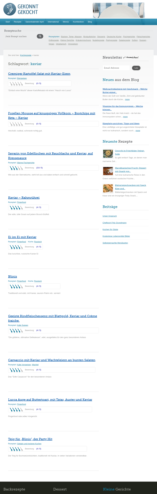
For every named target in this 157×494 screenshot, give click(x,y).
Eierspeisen (22, 78)
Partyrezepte (111, 40)
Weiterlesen (15, 97)
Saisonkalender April (34, 22)
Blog (90, 22)
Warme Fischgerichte (25, 163)
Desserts (101, 36)
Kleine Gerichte (67, 40)
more (127, 99)
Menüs (66, 22)
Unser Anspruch (110, 216)
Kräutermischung (83, 40)
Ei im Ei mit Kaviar (22, 237)
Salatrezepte (124, 40)
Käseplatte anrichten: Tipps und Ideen (121, 123)
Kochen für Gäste (110, 229)
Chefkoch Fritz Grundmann (114, 223)
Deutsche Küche (114, 36)
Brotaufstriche (89, 36)
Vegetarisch (61, 44)
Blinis (12, 276)
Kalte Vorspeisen (24, 365)
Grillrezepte (54, 40)
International (53, 22)
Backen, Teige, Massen (71, 36)
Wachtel (35, 365)
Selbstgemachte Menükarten (115, 243)
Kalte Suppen (22, 325)
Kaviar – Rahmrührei (24, 197)
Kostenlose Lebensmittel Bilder (116, 236)
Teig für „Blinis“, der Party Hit (30, 439)
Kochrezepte (25, 55)
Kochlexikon (78, 22)
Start (8, 22)
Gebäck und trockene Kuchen (29, 444)
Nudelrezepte (98, 40)
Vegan (51, 44)
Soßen (135, 40)
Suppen (142, 40)
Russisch (38, 242)
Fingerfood (21, 202)
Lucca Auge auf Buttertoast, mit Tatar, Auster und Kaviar (50, 399)
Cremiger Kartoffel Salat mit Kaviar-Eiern (39, 73)
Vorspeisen (73, 44)
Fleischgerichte (143, 36)
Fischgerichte (129, 36)
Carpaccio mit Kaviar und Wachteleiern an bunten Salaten (51, 360)
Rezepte (17, 22)
